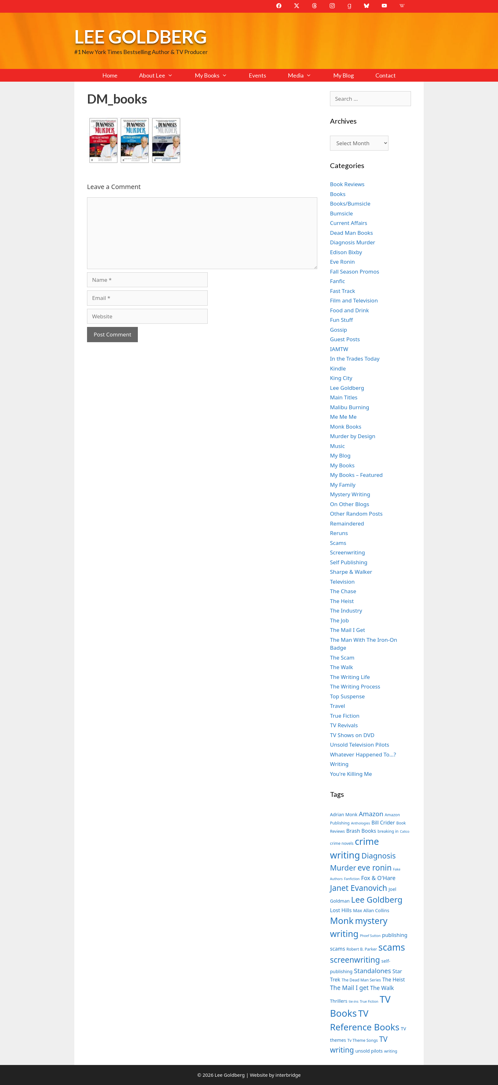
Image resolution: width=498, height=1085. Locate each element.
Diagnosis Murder (352, 242)
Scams (338, 542)
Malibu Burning (349, 407)
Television (342, 581)
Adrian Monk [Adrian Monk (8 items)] (343, 814)
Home (110, 75)
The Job (339, 620)
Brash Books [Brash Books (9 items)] (361, 830)
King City (341, 378)
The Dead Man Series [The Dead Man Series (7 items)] (361, 980)
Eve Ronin (342, 261)
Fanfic (337, 281)
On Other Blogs (349, 504)
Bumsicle (341, 213)
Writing (339, 764)
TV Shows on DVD (352, 735)
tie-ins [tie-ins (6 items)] (353, 1001)
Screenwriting (347, 552)
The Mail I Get (347, 630)
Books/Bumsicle (350, 203)
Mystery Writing (350, 494)
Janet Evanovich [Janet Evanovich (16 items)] (358, 888)
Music (337, 446)
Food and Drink (349, 310)
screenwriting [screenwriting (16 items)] (355, 959)
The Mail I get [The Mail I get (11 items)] (349, 988)
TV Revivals (344, 725)
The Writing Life (350, 677)
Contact (385, 75)
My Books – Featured (356, 474)
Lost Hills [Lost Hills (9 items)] (341, 910)
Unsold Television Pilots (359, 744)
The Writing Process (355, 686)
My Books (216, 75)
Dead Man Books (351, 232)
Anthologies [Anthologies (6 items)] (360, 823)
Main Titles (343, 397)
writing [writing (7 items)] (390, 1051)
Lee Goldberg (140, 36)
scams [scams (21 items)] (391, 947)
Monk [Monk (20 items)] (341, 920)
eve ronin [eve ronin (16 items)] (375, 867)
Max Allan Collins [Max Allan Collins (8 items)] (371, 910)
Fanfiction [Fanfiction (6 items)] (352, 879)
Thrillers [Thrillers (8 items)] (338, 1001)
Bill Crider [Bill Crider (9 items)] (383, 822)
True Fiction (345, 715)
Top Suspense (347, 696)
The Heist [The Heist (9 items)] (393, 979)
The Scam (342, 657)
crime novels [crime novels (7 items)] (341, 843)
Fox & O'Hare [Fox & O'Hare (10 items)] (378, 878)
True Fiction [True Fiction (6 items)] (369, 1001)
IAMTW (339, 349)
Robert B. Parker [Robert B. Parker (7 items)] (362, 949)
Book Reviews (347, 184)
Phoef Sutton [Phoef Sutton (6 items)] (370, 935)
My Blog (343, 75)
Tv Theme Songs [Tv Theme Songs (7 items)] (362, 1040)
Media (305, 75)
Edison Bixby (346, 252)
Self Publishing (348, 562)
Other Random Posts (356, 513)
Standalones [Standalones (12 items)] (372, 970)
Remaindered (347, 523)
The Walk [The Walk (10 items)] (382, 988)
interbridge (287, 1075)
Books (338, 194)
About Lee (161, 75)
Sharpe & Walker (351, 571)
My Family (342, 484)
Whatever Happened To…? (363, 754)
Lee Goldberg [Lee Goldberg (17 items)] (376, 899)
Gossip (338, 329)
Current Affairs (348, 223)
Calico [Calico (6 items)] (404, 831)
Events (257, 75)
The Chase (343, 591)
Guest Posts (345, 339)
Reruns (339, 533)
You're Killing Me (351, 773)
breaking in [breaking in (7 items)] (388, 831)
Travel (337, 705)
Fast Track (342, 291)
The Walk (341, 667)
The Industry (346, 610)
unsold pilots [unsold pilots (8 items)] (369, 1051)
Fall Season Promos (354, 271)
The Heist (342, 601)
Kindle (338, 368)
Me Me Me (343, 416)
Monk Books (345, 426)
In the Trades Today (355, 358)
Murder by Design (352, 436)
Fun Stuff (341, 319)
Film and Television (354, 300)
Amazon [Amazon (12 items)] (371, 813)
